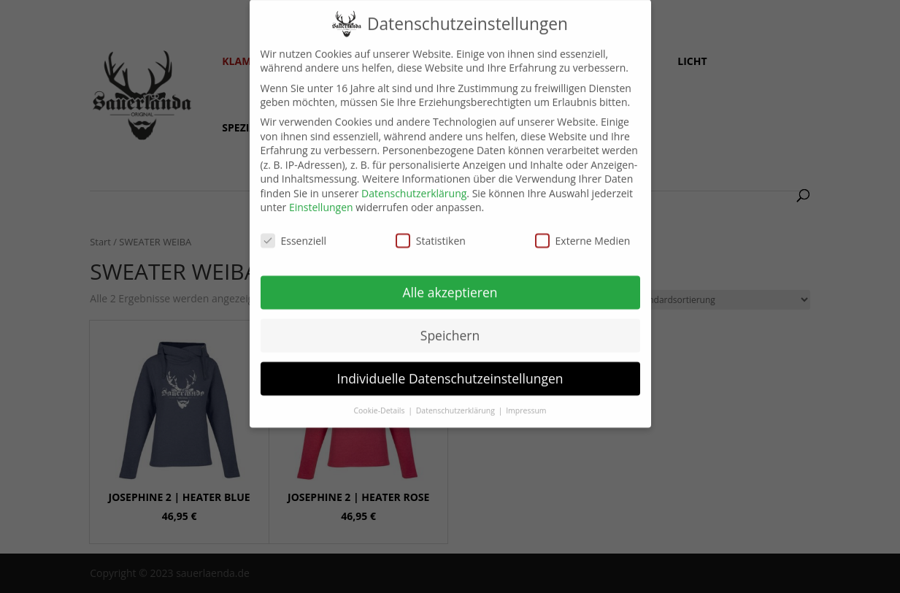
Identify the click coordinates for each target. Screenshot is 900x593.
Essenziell (294, 230)
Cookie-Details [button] (380, 399)
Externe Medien (583, 230)
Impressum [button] (526, 399)
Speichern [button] (450, 325)
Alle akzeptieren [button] (449, 282)
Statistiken (431, 230)
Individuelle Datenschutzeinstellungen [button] (450, 368)
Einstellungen (321, 197)
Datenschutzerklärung (413, 183)
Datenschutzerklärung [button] (456, 399)
